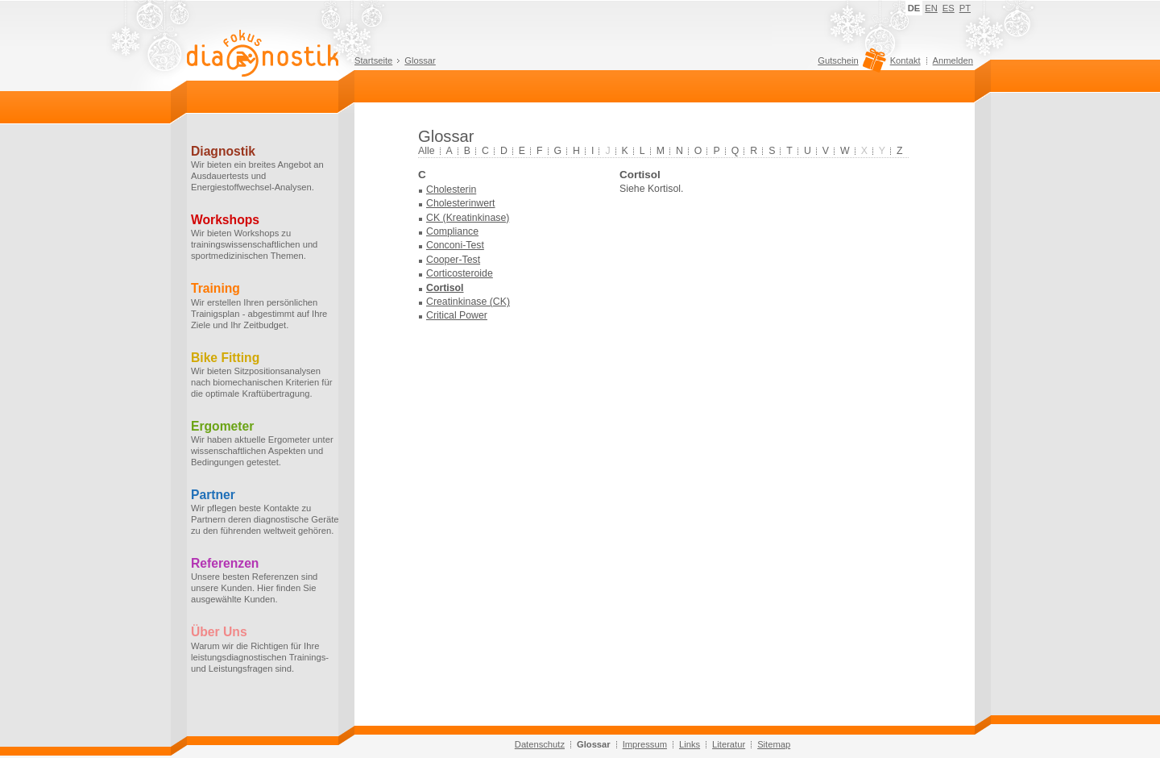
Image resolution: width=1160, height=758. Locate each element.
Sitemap (773, 744)
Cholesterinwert (460, 203)
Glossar (420, 60)
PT (965, 8)
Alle (426, 150)
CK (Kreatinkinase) (467, 217)
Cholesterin (451, 189)
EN (931, 8)
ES (948, 8)
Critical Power (456, 315)
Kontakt (905, 60)
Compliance (452, 231)
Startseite (373, 60)
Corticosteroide (459, 273)
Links (689, 744)
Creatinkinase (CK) (468, 301)
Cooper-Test (453, 259)
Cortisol (445, 288)
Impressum (645, 744)
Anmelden (953, 60)
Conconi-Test (455, 245)
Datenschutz (540, 744)
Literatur (728, 744)
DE (914, 8)
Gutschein (849, 64)
